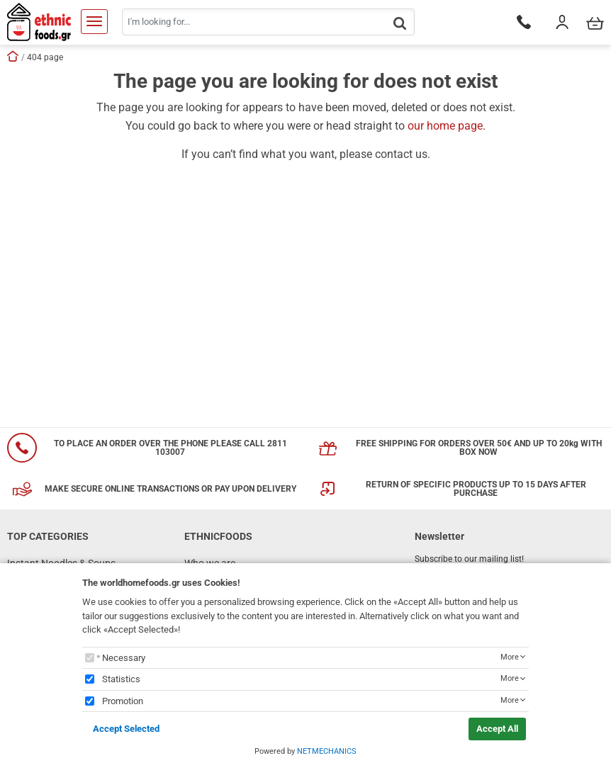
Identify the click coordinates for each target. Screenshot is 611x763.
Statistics (121, 679)
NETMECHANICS (327, 751)
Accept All (497, 728)
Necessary (123, 657)
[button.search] (400, 23)
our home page (445, 125)
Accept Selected (126, 728)
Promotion (122, 701)
